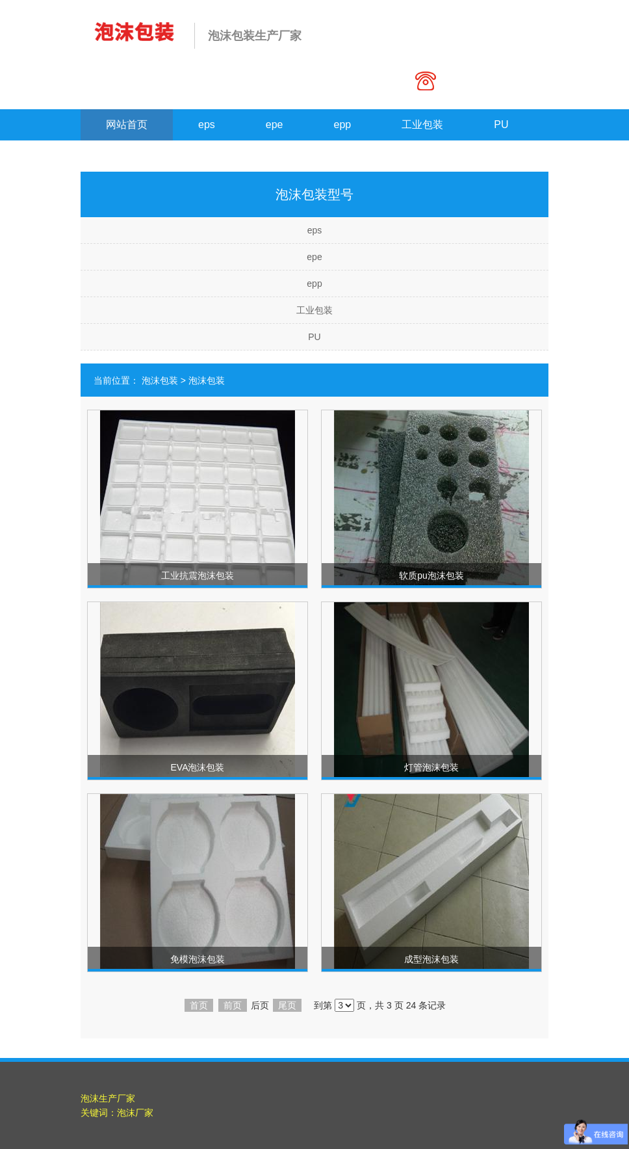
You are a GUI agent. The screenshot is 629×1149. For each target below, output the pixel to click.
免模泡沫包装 (197, 959)
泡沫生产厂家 (108, 1098)
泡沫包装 (160, 380)
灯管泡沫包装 (431, 767)
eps (206, 124)
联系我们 (127, 155)
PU (501, 124)
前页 (233, 1005)
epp (343, 124)
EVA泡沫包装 (198, 767)
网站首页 (127, 124)
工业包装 (422, 124)
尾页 (287, 1005)
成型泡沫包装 (431, 959)
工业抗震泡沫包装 (197, 575)
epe (274, 124)
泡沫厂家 (135, 1112)
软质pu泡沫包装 (431, 575)
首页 (199, 1005)
